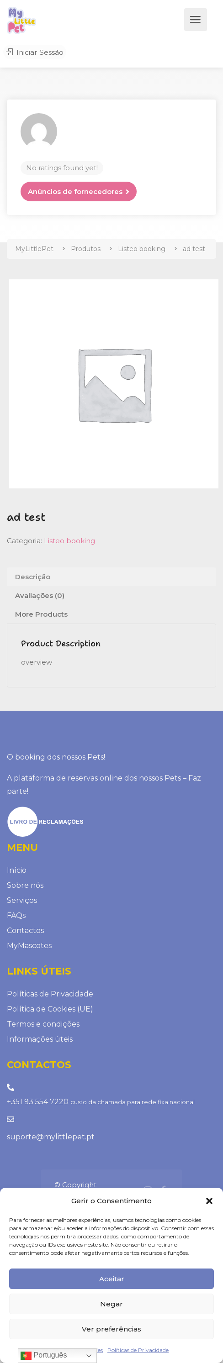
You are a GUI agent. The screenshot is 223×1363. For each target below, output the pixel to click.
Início (17, 870)
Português (44, 1355)
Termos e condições (43, 1024)
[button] (209, 1201)
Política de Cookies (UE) (50, 1009)
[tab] (111, 576)
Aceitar (111, 1278)
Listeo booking (69, 540)
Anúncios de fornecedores (75, 191)
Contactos (25, 930)
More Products (41, 614)
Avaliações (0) (39, 595)
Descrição (32, 576)
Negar (111, 1304)
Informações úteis (40, 1039)
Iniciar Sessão (33, 52)
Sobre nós (25, 885)
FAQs (16, 915)
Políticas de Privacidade (138, 1350)
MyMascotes (29, 945)
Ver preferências (111, 1329)
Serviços (22, 900)
